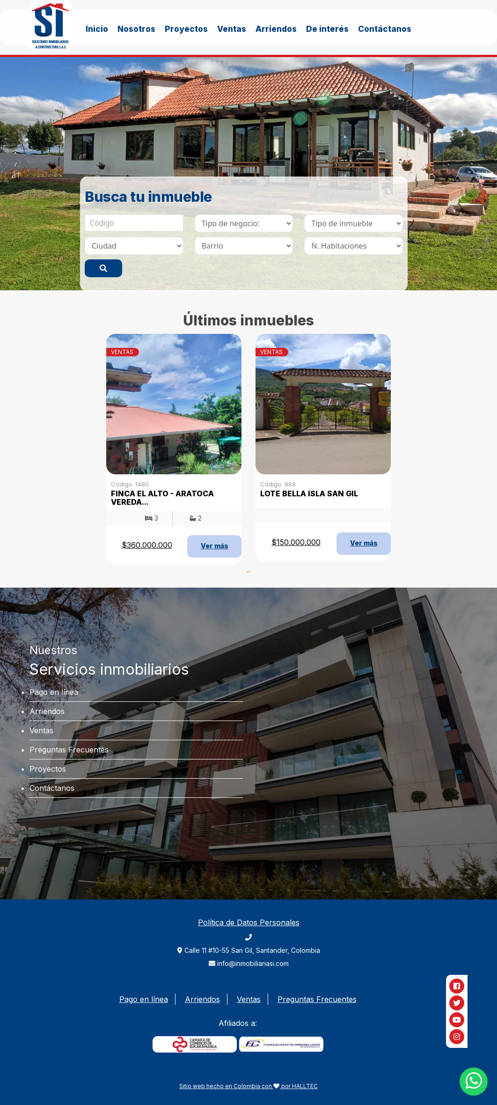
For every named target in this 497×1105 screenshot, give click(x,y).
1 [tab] (248, 571)
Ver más (214, 546)
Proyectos (186, 29)
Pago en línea (53, 692)
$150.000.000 (296, 542)
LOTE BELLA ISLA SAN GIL (309, 493)
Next (480, 173)
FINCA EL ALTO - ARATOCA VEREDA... (162, 498)
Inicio (97, 29)
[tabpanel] (248, 173)
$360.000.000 (147, 545)
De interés (327, 29)
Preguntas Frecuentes (69, 749)
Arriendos (276, 29)
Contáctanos (384, 29)
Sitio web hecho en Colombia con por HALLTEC (248, 1086)
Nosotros (136, 29)
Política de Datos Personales (249, 922)
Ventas (231, 29)
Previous (16, 173)
